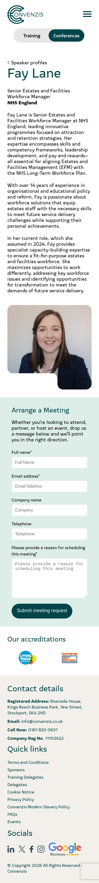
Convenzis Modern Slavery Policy (38, 806)
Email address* (26, 476)
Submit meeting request (42, 610)
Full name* (22, 452)
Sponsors (16, 769)
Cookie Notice (20, 792)
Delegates (17, 784)
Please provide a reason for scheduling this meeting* (48, 550)
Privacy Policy (20, 799)
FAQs (12, 814)
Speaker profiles (29, 62)
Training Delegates (25, 777)
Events (14, 821)
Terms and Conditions (28, 762)
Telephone (21, 523)
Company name (26, 500)
